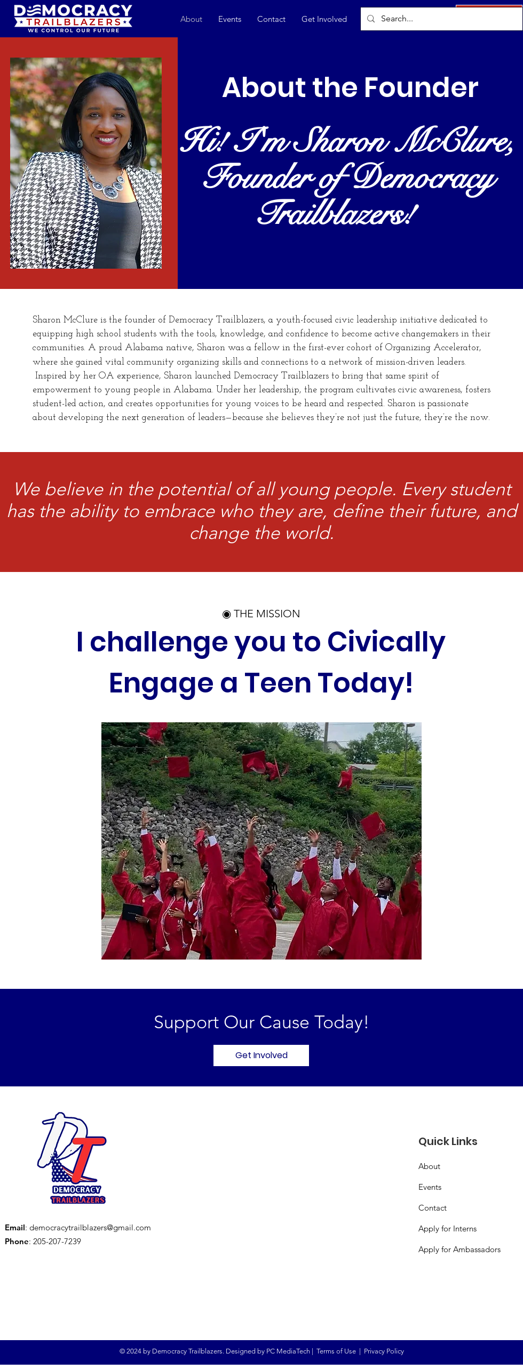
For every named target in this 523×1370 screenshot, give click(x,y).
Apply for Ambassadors (459, 1249)
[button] (324, 19)
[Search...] (440, 18)
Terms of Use (336, 1351)
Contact (432, 1208)
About (429, 1166)
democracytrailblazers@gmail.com (90, 1227)
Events (429, 1187)
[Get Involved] (261, 1055)
